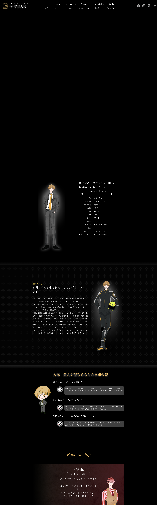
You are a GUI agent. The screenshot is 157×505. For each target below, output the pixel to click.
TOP (42, 488)
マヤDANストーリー (58, 488)
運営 (114, 488)
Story (58, 6)
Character (71, 6)
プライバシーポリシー (78, 492)
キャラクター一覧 (99, 488)
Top (45, 6)
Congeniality (98, 6)
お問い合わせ (98, 492)
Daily (111, 6)
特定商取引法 (58, 492)
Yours (84, 6)
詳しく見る (78, 351)
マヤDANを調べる (79, 488)
